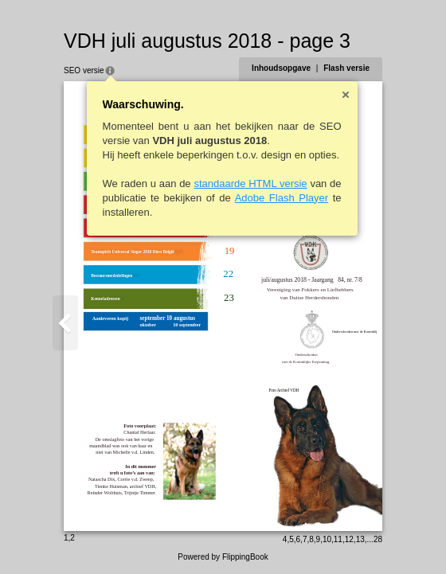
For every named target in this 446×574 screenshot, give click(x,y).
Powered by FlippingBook (223, 557)
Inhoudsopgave (281, 68)
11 (338, 539)
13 (360, 539)
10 (327, 539)
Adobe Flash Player (281, 198)
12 (349, 539)
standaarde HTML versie (250, 183)
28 (378, 539)
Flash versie (346, 68)
